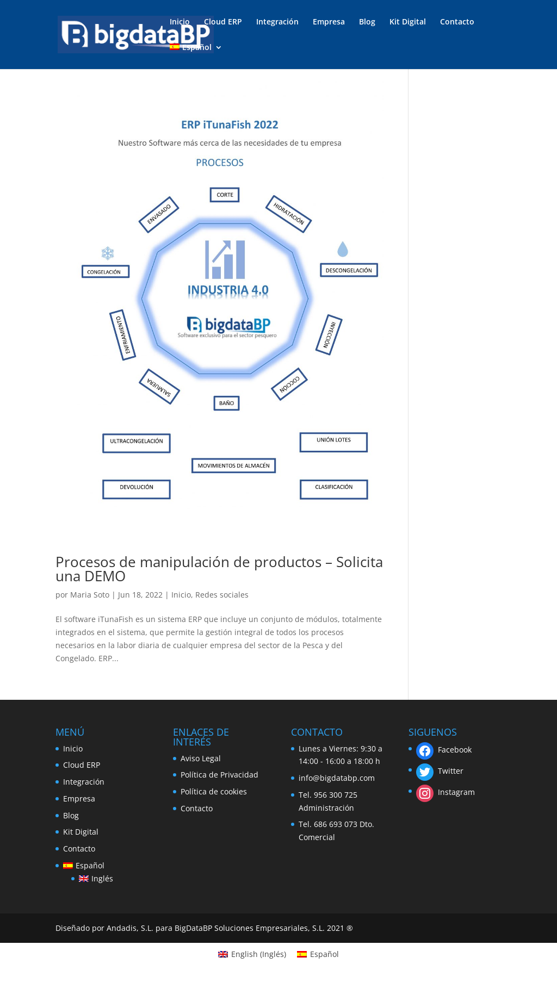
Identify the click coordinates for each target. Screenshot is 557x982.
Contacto (457, 22)
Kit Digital (407, 22)
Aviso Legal (201, 758)
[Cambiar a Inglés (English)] (252, 954)
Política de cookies (214, 791)
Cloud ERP (223, 22)
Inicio (180, 22)
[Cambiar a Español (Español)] (318, 954)
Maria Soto (89, 594)
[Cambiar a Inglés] (96, 878)
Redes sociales (222, 594)
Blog (367, 22)
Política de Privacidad (219, 774)
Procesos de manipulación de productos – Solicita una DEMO (219, 569)
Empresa (329, 22)
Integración (277, 22)
